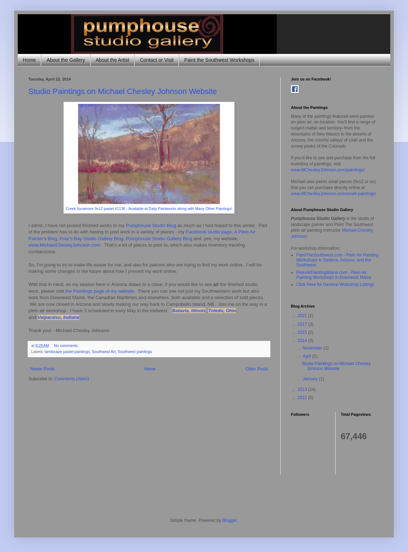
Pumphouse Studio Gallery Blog (159, 238)
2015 (303, 332)
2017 (303, 324)
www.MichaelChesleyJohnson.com (64, 245)
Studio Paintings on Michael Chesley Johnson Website (122, 91)
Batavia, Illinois (189, 310)
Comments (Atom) (71, 378)
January (311, 378)
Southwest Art (104, 351)
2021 (303, 315)
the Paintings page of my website (99, 291)
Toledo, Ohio (222, 310)
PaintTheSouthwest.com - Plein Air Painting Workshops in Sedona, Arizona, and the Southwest (337, 260)
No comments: (67, 345)
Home (29, 60)
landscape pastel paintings (67, 351)
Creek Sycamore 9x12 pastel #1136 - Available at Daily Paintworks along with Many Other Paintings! (149, 208)
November (313, 348)
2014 (303, 340)
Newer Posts (42, 368)
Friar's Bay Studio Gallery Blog (91, 238)
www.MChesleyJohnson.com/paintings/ (328, 169)
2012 (303, 397)
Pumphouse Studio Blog (151, 225)
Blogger (229, 520)
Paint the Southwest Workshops (219, 60)
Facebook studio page (209, 231)
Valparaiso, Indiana (58, 317)
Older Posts (257, 368)
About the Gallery (65, 60)
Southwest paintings (135, 351)
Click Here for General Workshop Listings (335, 284)
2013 (303, 389)
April (307, 356)
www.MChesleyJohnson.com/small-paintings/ (333, 193)
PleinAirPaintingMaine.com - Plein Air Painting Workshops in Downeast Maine (333, 275)
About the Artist (112, 60)
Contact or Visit (156, 60)
